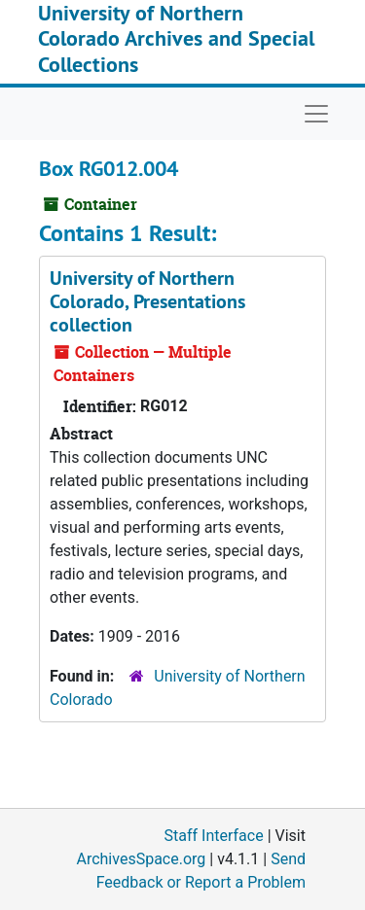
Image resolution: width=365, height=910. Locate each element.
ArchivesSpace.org (140, 859)
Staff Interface (214, 835)
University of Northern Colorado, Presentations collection (147, 301)
